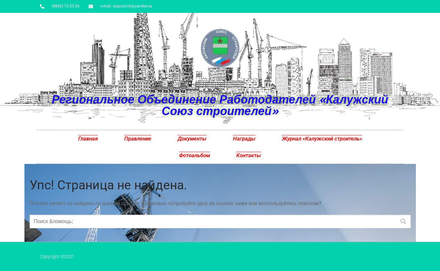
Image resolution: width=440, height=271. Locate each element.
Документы (192, 138)
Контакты (248, 155)
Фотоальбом (194, 155)
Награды (244, 138)
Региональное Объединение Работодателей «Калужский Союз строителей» (220, 105)
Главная (88, 138)
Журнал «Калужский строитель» (322, 138)
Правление (137, 138)
